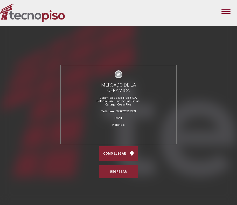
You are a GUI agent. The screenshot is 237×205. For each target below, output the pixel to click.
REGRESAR (118, 172)
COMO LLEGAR (118, 153)
